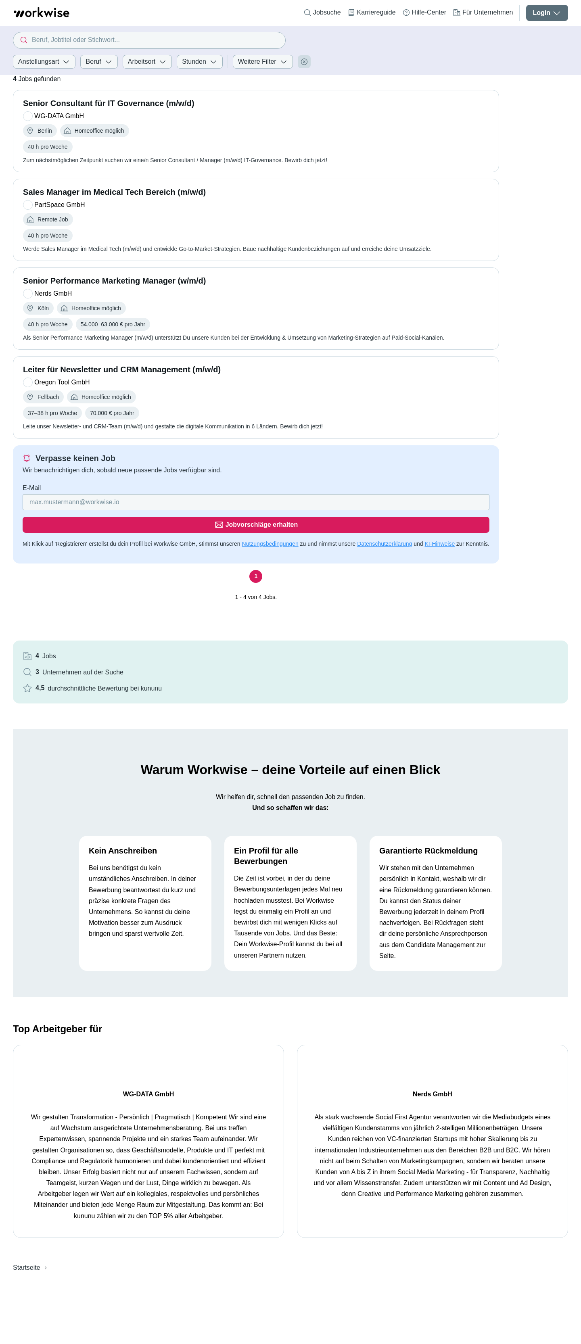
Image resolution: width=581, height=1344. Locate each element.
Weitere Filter (263, 62)
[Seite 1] (206, 578)
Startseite (26, 1180)
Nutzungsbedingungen (270, 535)
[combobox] (149, 40)
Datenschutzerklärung (50, 545)
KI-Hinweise (105, 545)
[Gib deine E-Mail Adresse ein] (154, 516)
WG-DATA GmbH (145, 1007)
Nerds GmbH (423, 1007)
